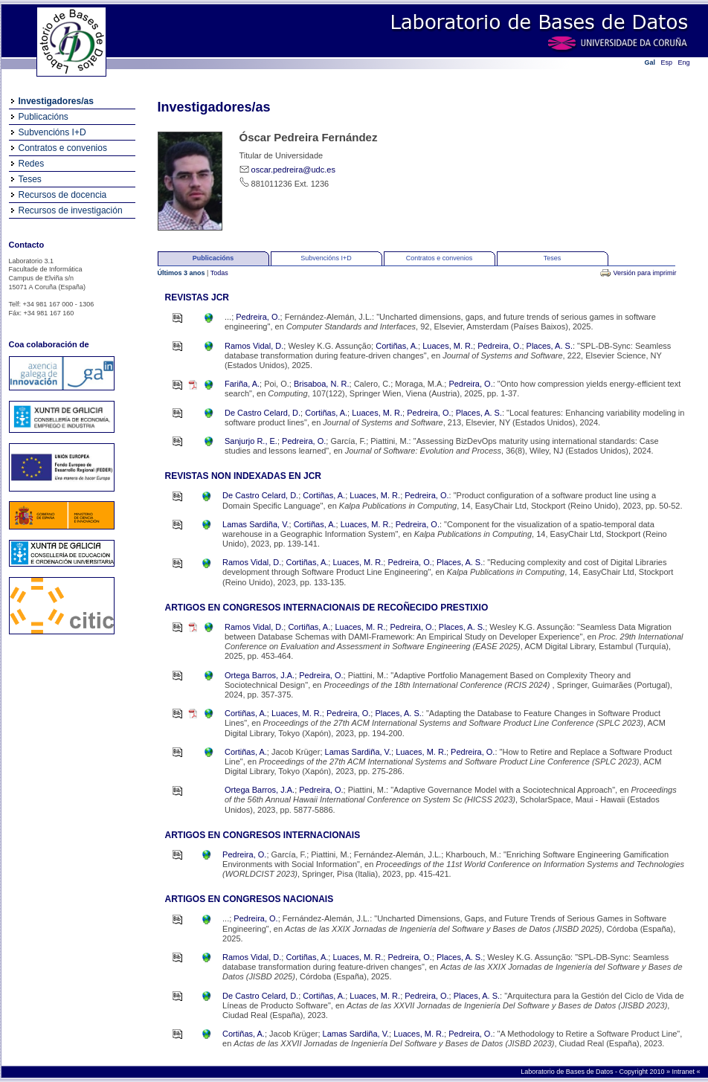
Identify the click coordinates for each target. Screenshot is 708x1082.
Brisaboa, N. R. (322, 383)
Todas (219, 273)
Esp (667, 62)
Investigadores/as (56, 101)
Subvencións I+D (52, 132)
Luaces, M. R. (447, 345)
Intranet (684, 1071)
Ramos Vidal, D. (254, 345)
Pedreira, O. (258, 316)
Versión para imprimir (644, 273)
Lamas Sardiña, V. (255, 524)
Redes (32, 163)
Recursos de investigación (71, 210)
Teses (30, 179)
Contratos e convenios (63, 148)
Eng (684, 62)
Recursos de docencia (63, 195)
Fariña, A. (242, 383)
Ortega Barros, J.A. (260, 675)
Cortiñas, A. (397, 345)
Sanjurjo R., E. (251, 441)
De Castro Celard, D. (262, 412)
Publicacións (43, 117)
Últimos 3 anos (182, 273)
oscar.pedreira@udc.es (293, 169)
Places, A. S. (550, 345)
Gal (650, 62)
